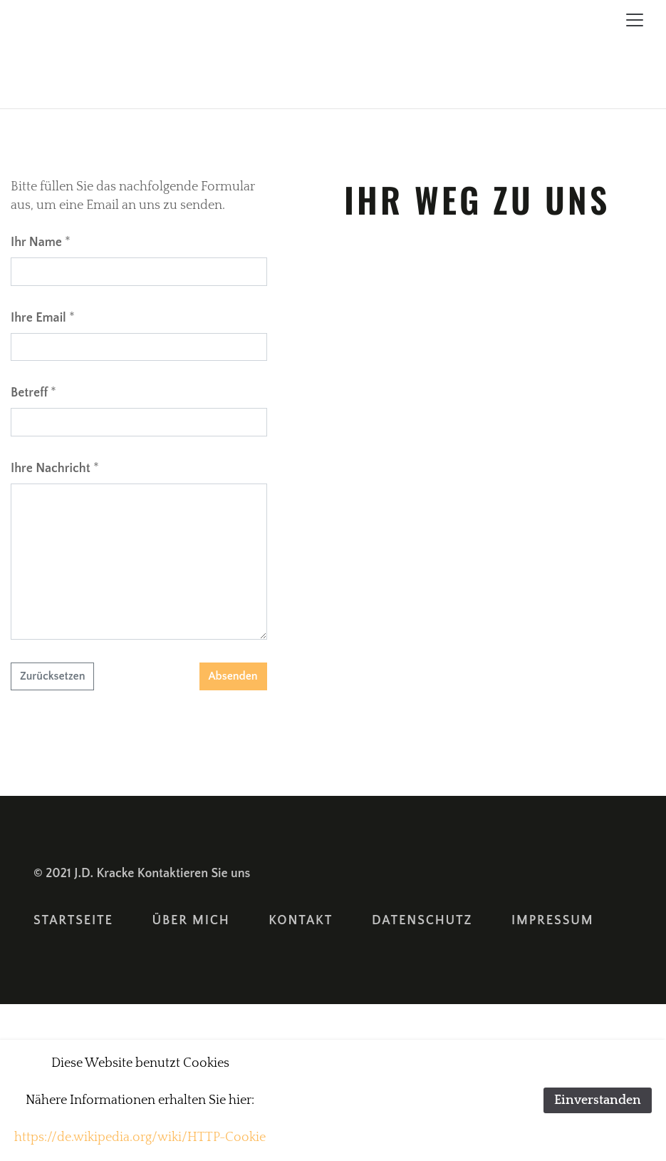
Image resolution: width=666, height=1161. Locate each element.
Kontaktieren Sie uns (194, 873)
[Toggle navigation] (635, 20)
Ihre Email (38, 318)
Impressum (552, 921)
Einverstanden (597, 1100)
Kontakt (301, 921)
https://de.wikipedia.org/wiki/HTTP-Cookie (140, 1137)
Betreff (29, 393)
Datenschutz (422, 921)
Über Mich (191, 921)
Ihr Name (36, 242)
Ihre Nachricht (50, 468)
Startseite (73, 921)
